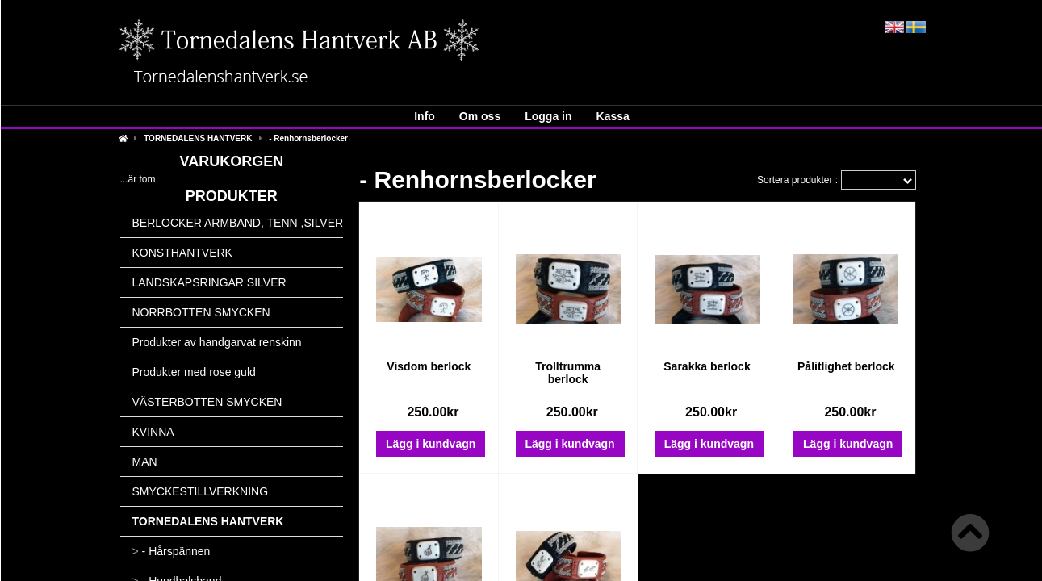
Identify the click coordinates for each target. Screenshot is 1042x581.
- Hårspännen (171, 551)
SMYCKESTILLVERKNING (200, 491)
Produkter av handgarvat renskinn (217, 342)
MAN (144, 461)
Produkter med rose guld (194, 372)
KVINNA (153, 431)
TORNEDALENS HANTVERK (198, 138)
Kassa (613, 116)
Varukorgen (232, 161)
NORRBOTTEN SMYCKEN (201, 312)
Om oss (479, 116)
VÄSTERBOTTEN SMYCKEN (207, 401)
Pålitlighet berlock (846, 366)
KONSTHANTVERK (182, 252)
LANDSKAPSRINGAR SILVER (209, 282)
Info (424, 116)
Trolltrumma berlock (568, 373)
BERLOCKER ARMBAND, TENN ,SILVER (238, 222)
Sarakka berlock (706, 366)
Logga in (548, 116)
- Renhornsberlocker (308, 138)
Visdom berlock (429, 366)
